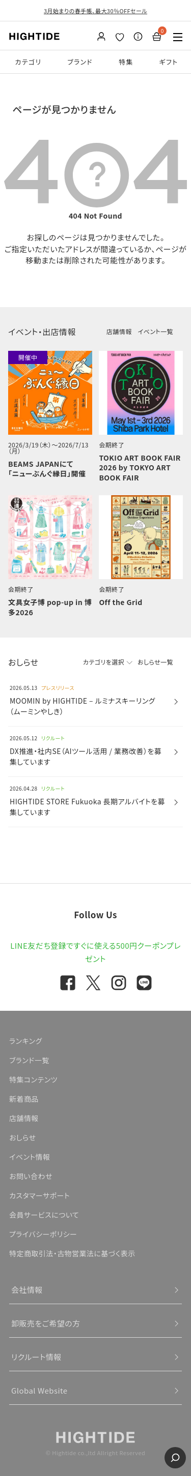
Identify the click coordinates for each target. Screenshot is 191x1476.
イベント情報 (29, 1157)
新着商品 (24, 1099)
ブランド (80, 62)
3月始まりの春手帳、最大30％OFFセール (95, 11)
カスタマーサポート (39, 1195)
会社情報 (27, 1289)
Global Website (39, 1390)
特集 (126, 62)
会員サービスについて (44, 1215)
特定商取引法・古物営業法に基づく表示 (72, 1253)
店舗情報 (119, 331)
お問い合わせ (30, 1176)
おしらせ (22, 1137)
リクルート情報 (36, 1356)
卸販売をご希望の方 (45, 1323)
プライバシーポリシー (43, 1234)
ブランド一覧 (29, 1060)
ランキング (25, 1041)
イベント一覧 (155, 331)
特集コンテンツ (33, 1079)
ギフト (168, 62)
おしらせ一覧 (155, 661)
